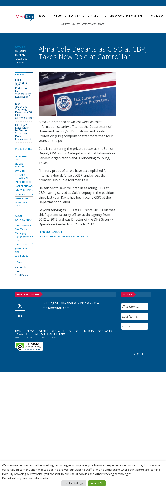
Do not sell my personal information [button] (25, 478)
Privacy (53, 337)
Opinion (75, 331)
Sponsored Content (126, 16)
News (58, 16)
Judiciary (20, 194)
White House (21, 198)
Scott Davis (21, 275)
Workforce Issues (21, 204)
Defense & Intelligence (21, 176)
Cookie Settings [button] (73, 483)
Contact (42, 337)
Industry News (23, 190)
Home (42, 16)
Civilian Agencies (50, 236)
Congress (20, 170)
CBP (17, 271)
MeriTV (89, 331)
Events (75, 16)
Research (95, 16)
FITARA (61, 334)
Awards (22, 334)
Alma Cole (21, 267)
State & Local (42, 334)
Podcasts (104, 331)
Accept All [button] (97, 483)
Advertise (29, 337)
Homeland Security (75, 236)
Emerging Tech (23, 182)
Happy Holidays (23, 186)
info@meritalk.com (55, 308)
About (18, 337)
